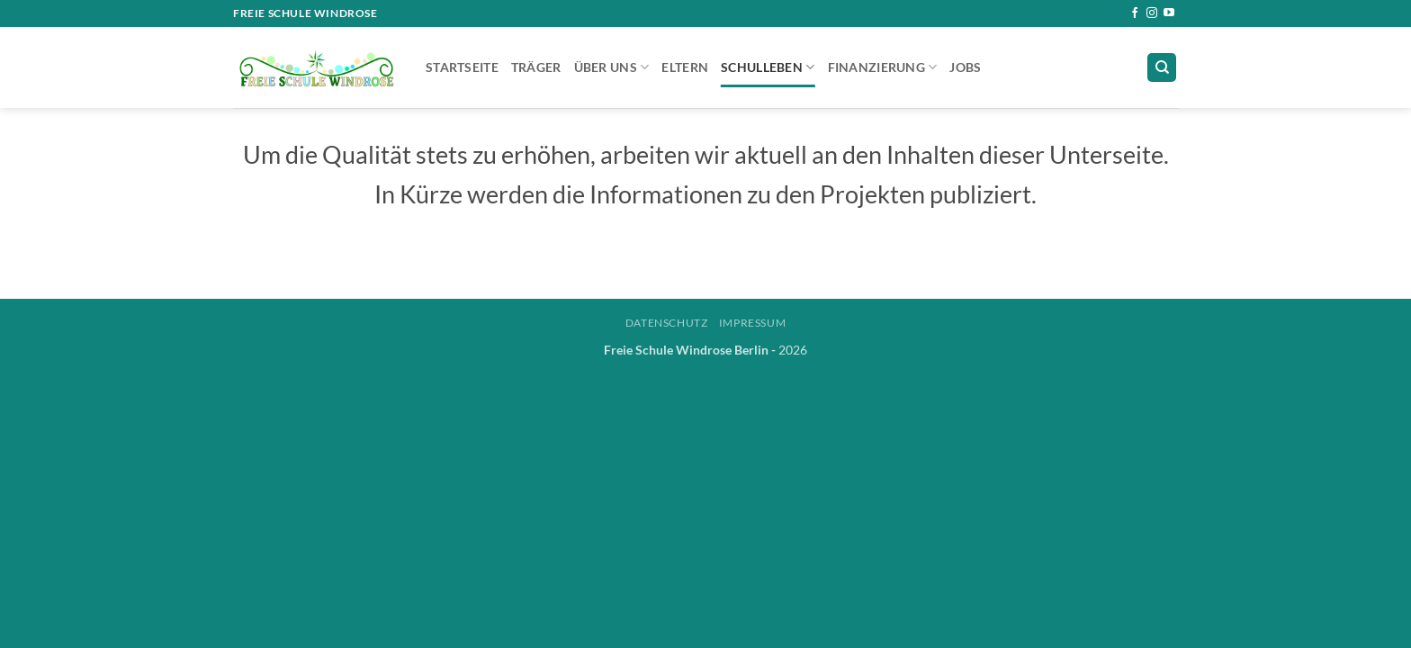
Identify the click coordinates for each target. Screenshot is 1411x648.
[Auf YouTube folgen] (1169, 13)
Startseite (462, 67)
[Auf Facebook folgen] (1134, 13)
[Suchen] (1161, 68)
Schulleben (767, 67)
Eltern (684, 67)
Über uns (612, 67)
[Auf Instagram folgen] (1151, 13)
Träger (536, 67)
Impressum (752, 322)
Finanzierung (883, 67)
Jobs (965, 67)
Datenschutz (666, 322)
